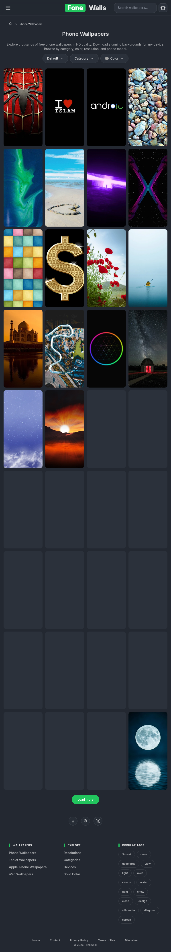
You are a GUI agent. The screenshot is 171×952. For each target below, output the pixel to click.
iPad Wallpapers (21, 874)
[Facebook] (73, 821)
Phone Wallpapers (22, 853)
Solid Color (72, 874)
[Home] (10, 24)
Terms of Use (106, 940)
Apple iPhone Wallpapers (28, 867)
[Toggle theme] (163, 7)
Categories (72, 860)
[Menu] (8, 7)
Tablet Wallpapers (22, 860)
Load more (85, 799)
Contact (55, 940)
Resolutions (72, 853)
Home (36, 940)
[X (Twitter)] (98, 821)
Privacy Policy (79, 940)
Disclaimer (131, 940)
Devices (70, 867)
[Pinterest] (85, 821)
